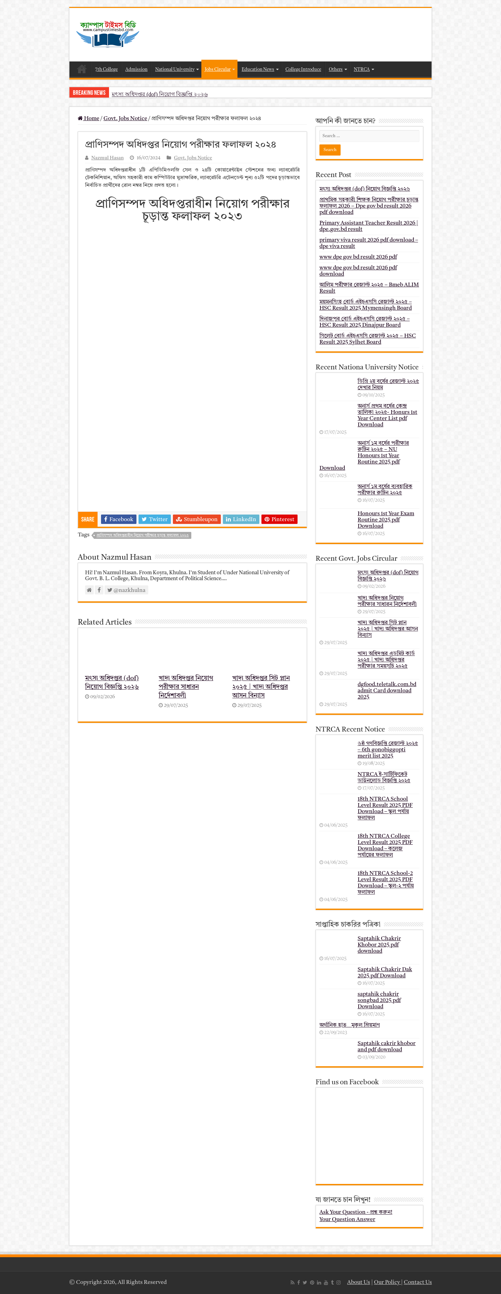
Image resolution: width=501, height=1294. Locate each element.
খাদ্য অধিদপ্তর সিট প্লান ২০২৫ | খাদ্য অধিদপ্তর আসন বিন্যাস (261, 687)
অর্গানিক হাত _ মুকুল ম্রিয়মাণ (349, 1025)
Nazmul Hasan (107, 158)
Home (82, 68)
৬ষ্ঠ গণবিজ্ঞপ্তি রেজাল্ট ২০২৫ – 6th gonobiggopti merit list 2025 (388, 750)
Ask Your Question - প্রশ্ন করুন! (355, 1212)
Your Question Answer (347, 1219)
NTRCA (362, 69)
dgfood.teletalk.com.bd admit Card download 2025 (387, 691)
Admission (136, 69)
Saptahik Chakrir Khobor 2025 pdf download (379, 945)
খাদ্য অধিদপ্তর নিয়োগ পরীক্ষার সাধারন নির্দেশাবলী (186, 687)
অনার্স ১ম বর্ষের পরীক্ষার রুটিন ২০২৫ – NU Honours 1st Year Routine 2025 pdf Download (364, 456)
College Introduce (303, 69)
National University (174, 69)
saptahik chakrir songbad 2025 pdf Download (379, 1001)
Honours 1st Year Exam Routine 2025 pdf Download (386, 520)
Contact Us (418, 1282)
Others (336, 69)
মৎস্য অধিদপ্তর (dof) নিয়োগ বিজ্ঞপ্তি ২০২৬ (160, 94)
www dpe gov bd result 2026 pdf (358, 257)
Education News (258, 69)
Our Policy (387, 1282)
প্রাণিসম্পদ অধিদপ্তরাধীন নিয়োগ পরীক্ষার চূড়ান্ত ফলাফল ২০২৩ (143, 535)
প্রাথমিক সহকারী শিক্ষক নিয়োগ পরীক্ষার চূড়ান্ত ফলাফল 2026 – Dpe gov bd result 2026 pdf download (368, 206)
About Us (358, 1282)
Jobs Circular (218, 69)
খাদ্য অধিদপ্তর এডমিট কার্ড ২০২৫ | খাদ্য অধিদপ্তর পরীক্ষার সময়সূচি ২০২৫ (386, 660)
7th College (106, 69)
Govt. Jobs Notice (125, 119)
